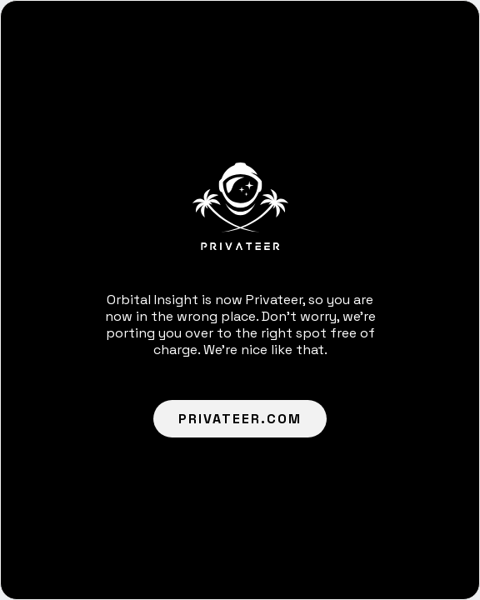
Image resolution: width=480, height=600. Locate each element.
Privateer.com (240, 419)
